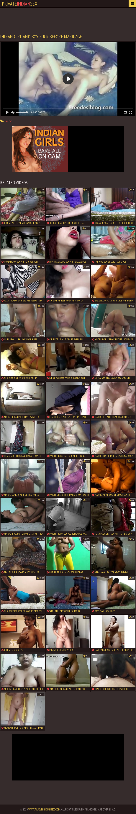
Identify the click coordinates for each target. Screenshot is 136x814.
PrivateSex (19, 3)
